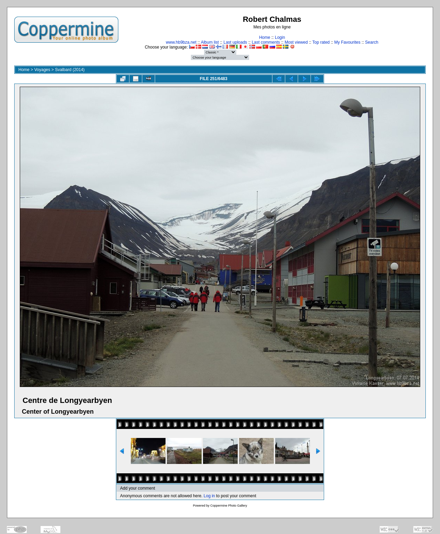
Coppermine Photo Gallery (228, 505)
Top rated (321, 42)
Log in (209, 495)
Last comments (266, 42)
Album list (210, 42)
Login (280, 37)
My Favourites (347, 42)
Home (264, 37)
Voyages (42, 69)
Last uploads (235, 42)
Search (371, 42)
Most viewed (296, 42)
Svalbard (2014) (69, 69)
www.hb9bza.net (181, 42)
